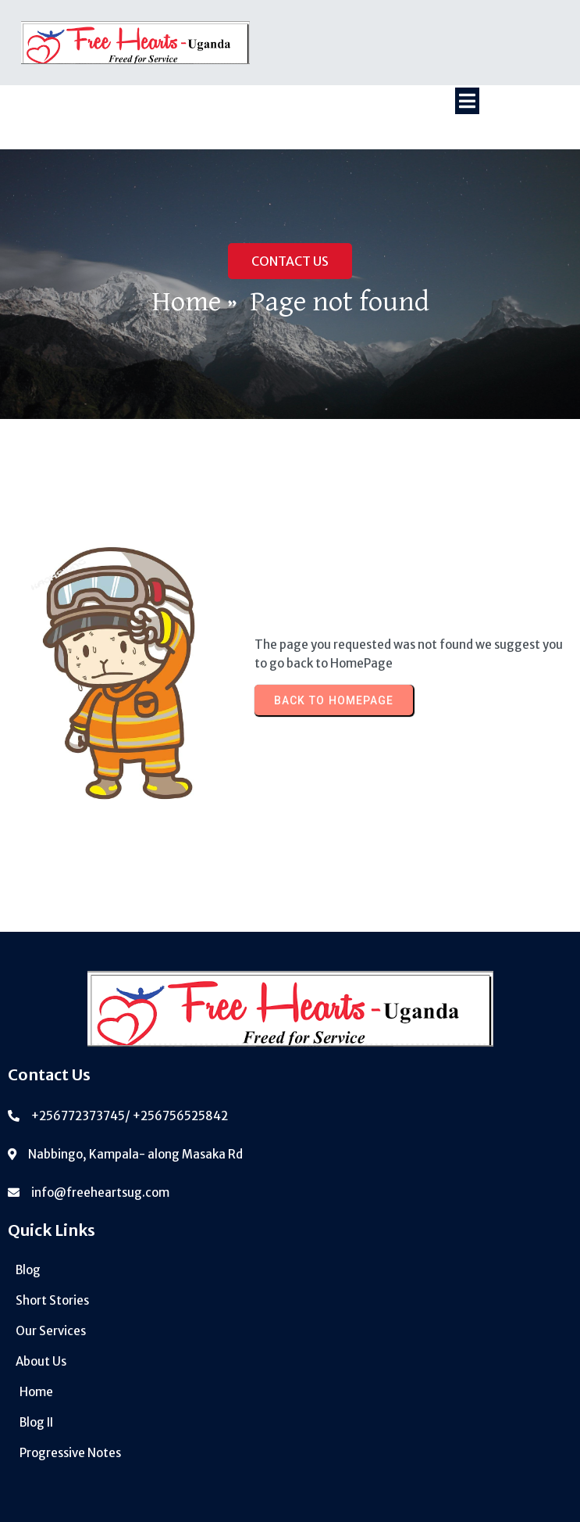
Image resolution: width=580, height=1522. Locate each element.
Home (186, 302)
